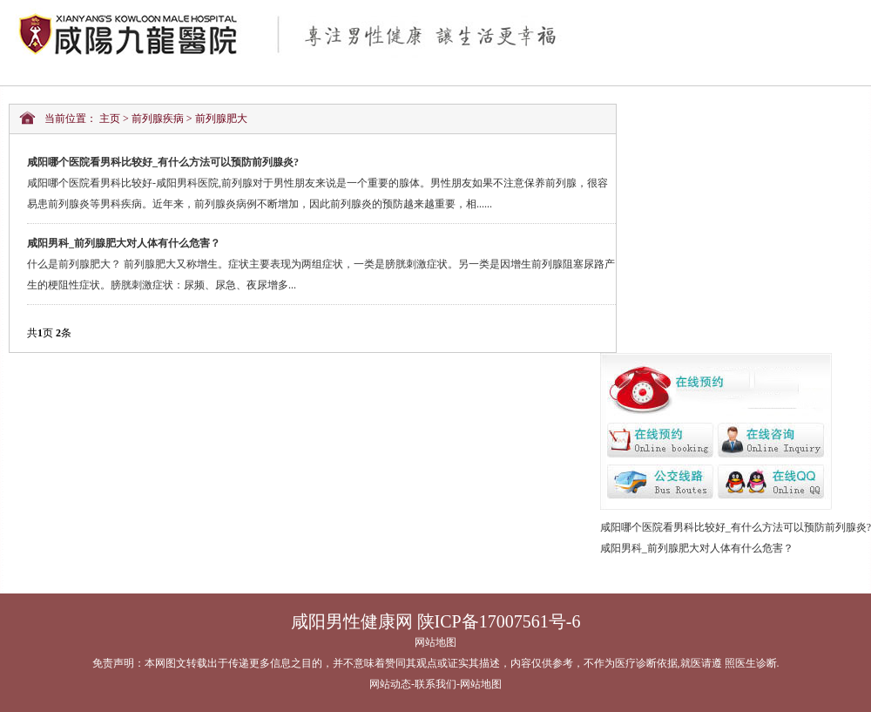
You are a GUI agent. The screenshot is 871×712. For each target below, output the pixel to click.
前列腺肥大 (221, 118)
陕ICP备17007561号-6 (499, 621)
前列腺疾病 (158, 118)
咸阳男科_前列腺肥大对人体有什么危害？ (696, 548)
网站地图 (435, 642)
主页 (109, 118)
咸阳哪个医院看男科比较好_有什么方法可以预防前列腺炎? (735, 527)
